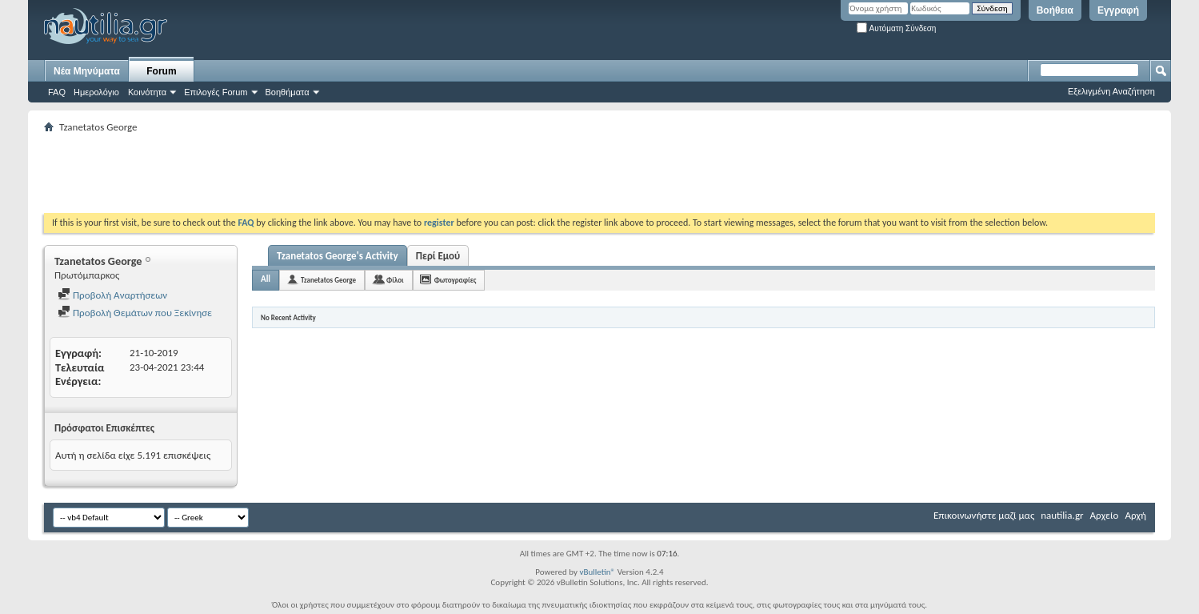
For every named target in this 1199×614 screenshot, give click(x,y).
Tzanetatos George (328, 279)
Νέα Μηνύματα (87, 71)
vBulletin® (597, 572)
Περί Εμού (438, 256)
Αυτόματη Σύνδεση (896, 28)
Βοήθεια (1055, 10)
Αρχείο (1104, 515)
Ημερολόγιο (96, 92)
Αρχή (1135, 515)
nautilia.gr (1062, 515)
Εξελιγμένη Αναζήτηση (1111, 91)
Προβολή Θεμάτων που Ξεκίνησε (135, 313)
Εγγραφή (1118, 10)
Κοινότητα (147, 92)
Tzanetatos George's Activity (337, 256)
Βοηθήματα (288, 92)
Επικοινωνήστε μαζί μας (983, 515)
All (265, 279)
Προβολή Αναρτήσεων (112, 295)
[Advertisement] (335, 173)
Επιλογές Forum (215, 92)
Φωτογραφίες (455, 279)
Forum (161, 71)
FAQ (57, 92)
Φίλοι (395, 279)
